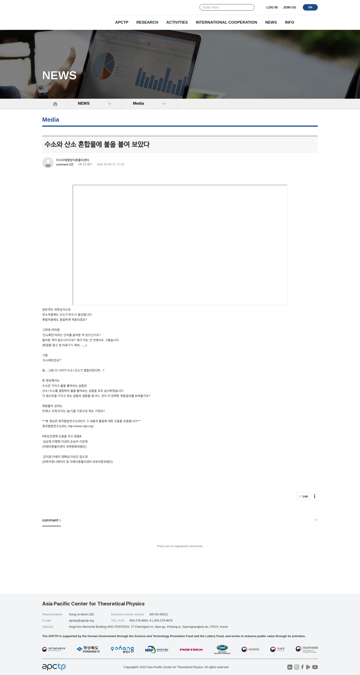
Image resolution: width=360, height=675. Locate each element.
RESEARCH (147, 22)
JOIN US (289, 7)
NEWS (271, 22)
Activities (177, 22)
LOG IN (272, 7)
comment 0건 (64, 164)
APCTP (121, 22)
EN (310, 7)
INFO (289, 22)
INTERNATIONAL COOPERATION (226, 22)
